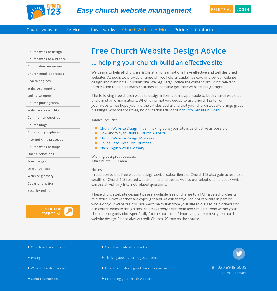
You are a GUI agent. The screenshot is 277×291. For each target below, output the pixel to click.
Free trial (221, 9)
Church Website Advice (144, 29)
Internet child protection (47, 139)
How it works (102, 29)
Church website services (49, 247)
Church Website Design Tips (123, 128)
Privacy (240, 272)
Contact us (205, 29)
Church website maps (44, 147)
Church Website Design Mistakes (127, 138)
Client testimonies (44, 278)
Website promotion (42, 88)
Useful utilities (39, 169)
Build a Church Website (147, 133)
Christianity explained (44, 132)
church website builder (200, 110)
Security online (39, 191)
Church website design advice (127, 247)
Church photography (44, 103)
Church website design (45, 52)
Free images (37, 161)
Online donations (41, 154)
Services (74, 29)
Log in (242, 9)
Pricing (181, 29)
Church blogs (37, 125)
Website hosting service (49, 268)
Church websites (42, 29)
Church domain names (45, 66)
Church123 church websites (43, 12)
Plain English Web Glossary (122, 148)
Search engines (39, 81)
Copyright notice (40, 183)
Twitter (239, 254)
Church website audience (47, 59)
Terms (226, 272)
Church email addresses (46, 74)
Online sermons (39, 95)
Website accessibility (43, 110)
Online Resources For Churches (125, 143)
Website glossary (41, 176)
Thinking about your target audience (132, 257)
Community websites (44, 117)
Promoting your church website (128, 278)
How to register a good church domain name (138, 268)
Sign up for (44, 211)
